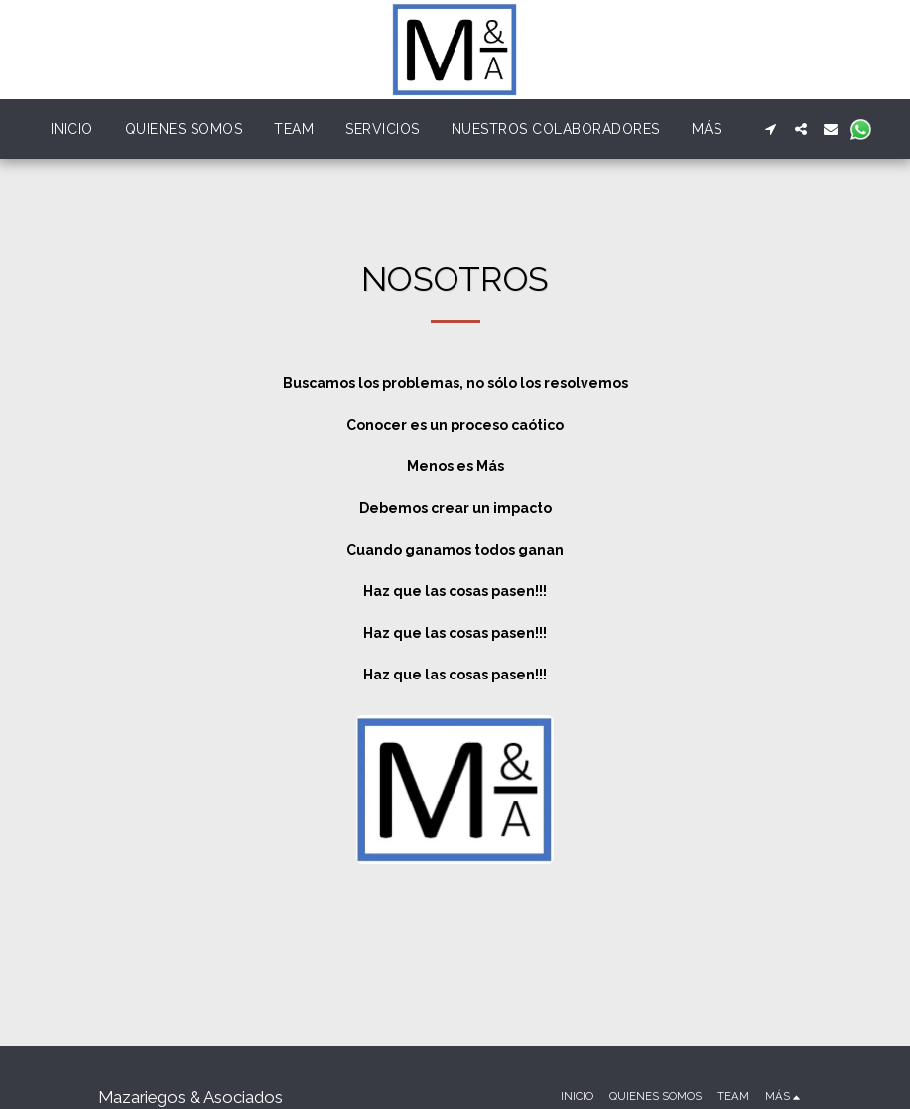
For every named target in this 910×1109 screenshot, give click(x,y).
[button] (771, 129)
